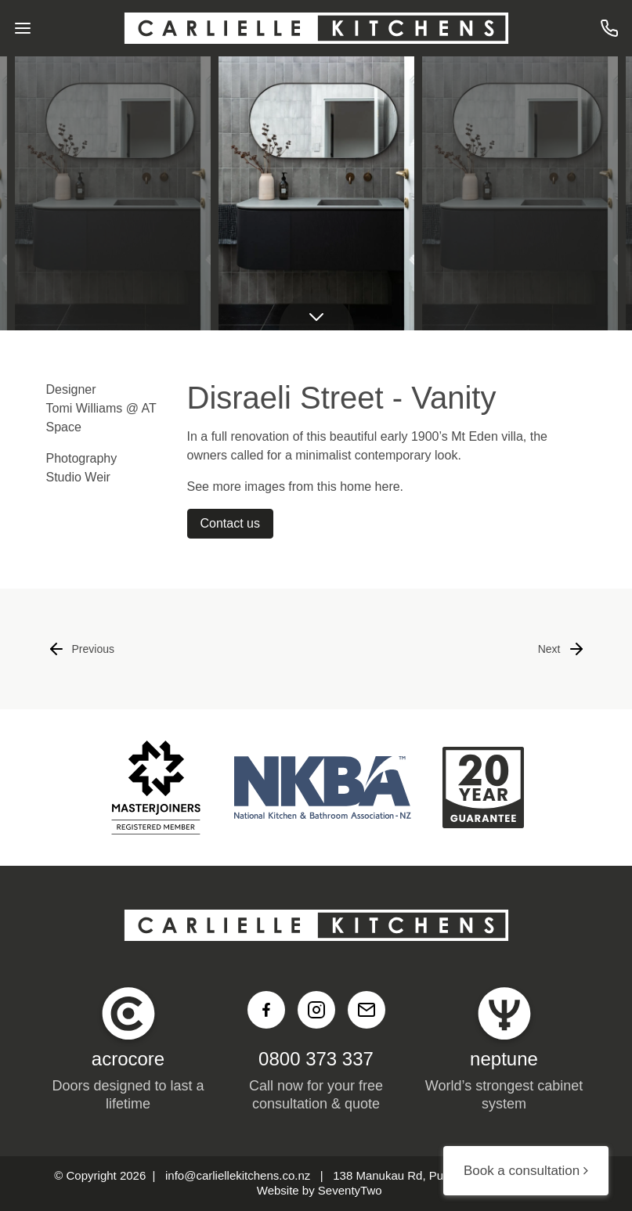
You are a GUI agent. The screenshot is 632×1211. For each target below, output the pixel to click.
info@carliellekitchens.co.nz (237, 1175)
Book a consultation (526, 1170)
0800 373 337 (316, 1058)
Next (562, 649)
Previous (80, 649)
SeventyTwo (350, 1190)
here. (389, 486)
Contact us (230, 523)
